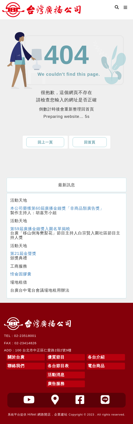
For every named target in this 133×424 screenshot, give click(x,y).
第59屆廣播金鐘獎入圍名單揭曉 (40, 229)
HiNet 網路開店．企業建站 (48, 414)
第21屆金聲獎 (23, 253)
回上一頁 (45, 142)
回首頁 (89, 142)
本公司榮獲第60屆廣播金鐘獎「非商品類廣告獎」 (57, 208)
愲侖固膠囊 (20, 274)
